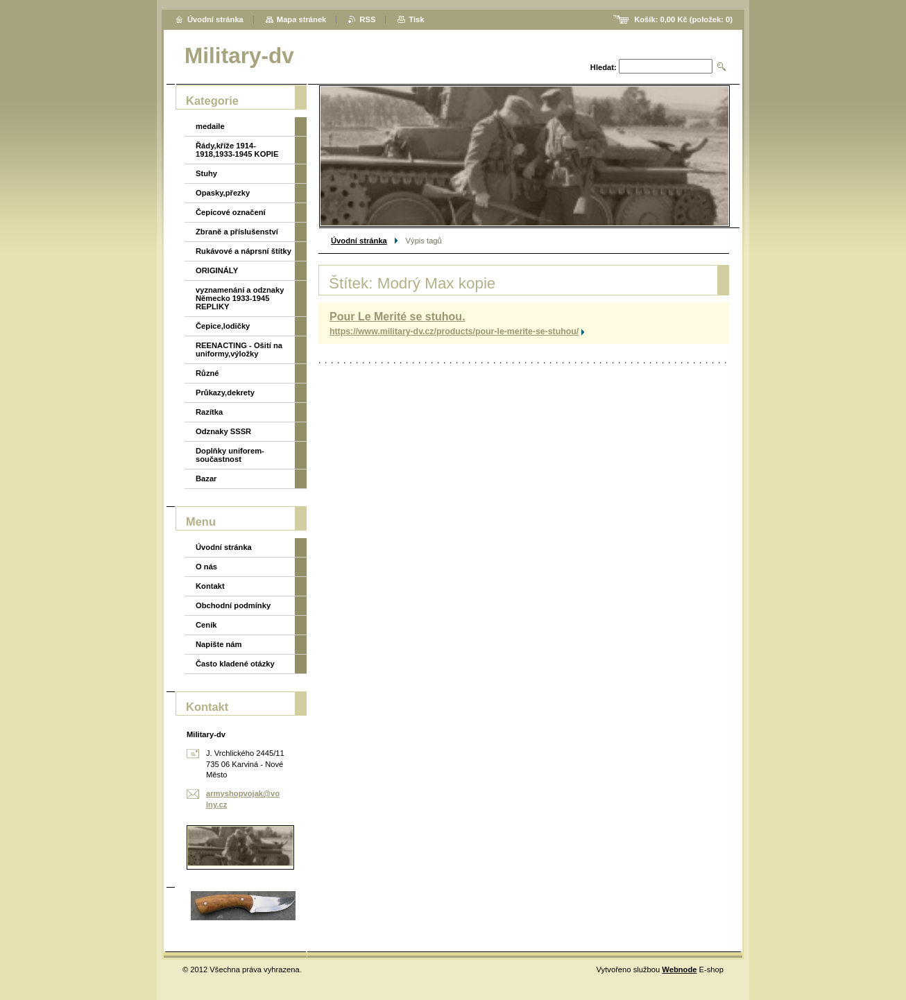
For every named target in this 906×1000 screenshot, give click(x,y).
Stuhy (206, 173)
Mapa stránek (302, 19)
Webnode (679, 969)
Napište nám (219, 644)
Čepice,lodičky (223, 326)
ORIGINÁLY (217, 270)
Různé (207, 373)
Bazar (206, 478)
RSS (367, 19)
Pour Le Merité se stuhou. (397, 316)
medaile (210, 126)
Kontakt (210, 586)
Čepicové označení (231, 212)
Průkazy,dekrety (225, 392)
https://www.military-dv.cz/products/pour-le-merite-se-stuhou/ (454, 331)
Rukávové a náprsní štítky (243, 251)
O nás (206, 566)
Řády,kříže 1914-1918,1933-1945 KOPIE (237, 149)
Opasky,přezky (223, 193)
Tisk (416, 19)
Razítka (209, 412)
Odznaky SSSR (223, 431)
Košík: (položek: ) (683, 19)
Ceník (206, 625)
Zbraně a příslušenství (237, 231)
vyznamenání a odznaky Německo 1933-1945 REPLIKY (240, 298)
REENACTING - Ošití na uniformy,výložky (239, 349)
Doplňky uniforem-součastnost (230, 455)
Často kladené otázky (235, 664)
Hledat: (603, 67)
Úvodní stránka (359, 240)
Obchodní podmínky (233, 605)
